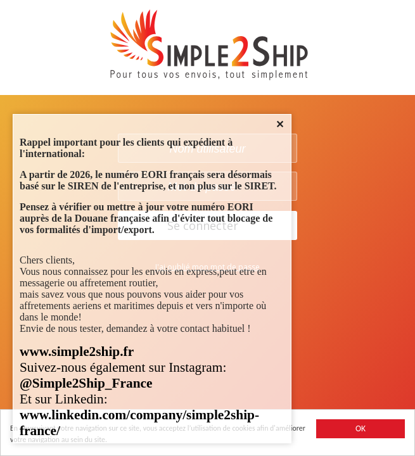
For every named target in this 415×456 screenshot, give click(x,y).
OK (360, 428)
